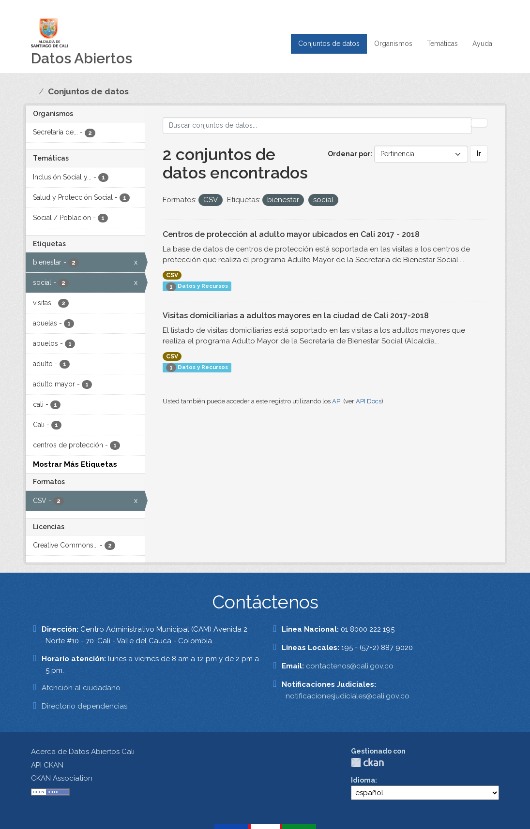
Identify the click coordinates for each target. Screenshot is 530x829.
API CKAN (47, 765)
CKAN (367, 762)
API (337, 401)
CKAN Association (61, 778)
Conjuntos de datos (329, 43)
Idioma (363, 780)
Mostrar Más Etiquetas (75, 464)
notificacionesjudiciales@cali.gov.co (347, 696)
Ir (478, 153)
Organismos (393, 43)
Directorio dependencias (84, 706)
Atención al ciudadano (81, 687)
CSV (172, 275)
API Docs (368, 401)
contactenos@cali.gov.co (350, 666)
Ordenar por (349, 154)
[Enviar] (479, 122)
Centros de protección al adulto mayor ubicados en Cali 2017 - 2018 (291, 234)
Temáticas (442, 43)
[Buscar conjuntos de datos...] (317, 125)
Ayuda (482, 43)
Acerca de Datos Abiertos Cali (83, 751)
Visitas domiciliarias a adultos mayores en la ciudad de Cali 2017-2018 (296, 315)
